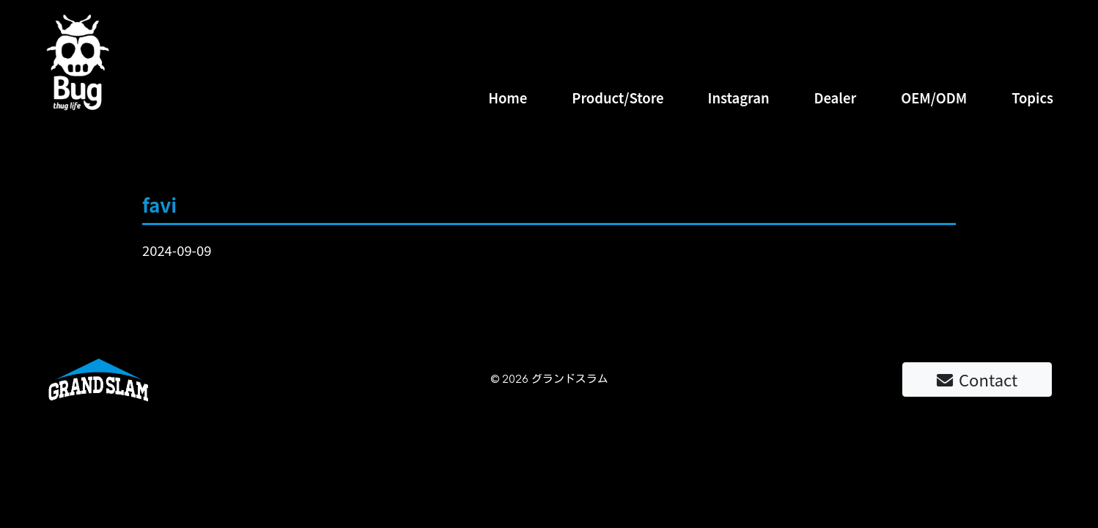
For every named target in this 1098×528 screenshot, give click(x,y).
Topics (1032, 97)
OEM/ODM (934, 97)
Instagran (739, 97)
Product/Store (617, 97)
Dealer (835, 97)
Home (507, 97)
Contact (977, 379)
